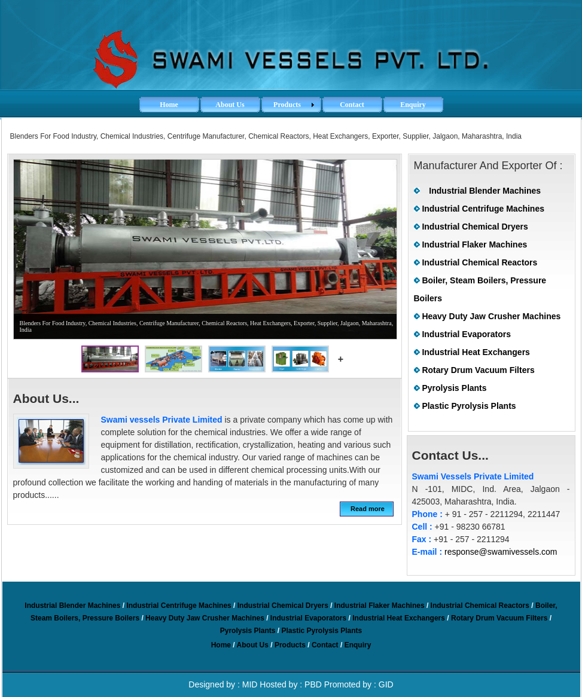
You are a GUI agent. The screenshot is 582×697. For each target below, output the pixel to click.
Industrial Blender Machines (485, 190)
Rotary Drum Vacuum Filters (478, 370)
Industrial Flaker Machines (474, 244)
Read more (368, 508)
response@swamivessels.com (500, 552)
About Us (253, 645)
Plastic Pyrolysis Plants (469, 406)
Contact (325, 645)
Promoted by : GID (359, 684)
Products (290, 645)
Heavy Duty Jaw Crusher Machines (491, 316)
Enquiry (358, 645)
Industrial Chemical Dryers (475, 226)
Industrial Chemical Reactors (479, 262)
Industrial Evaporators (466, 334)
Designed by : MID (222, 684)
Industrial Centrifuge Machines (483, 208)
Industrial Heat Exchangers (476, 352)
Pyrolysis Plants (454, 388)
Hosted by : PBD (291, 684)
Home (221, 645)
